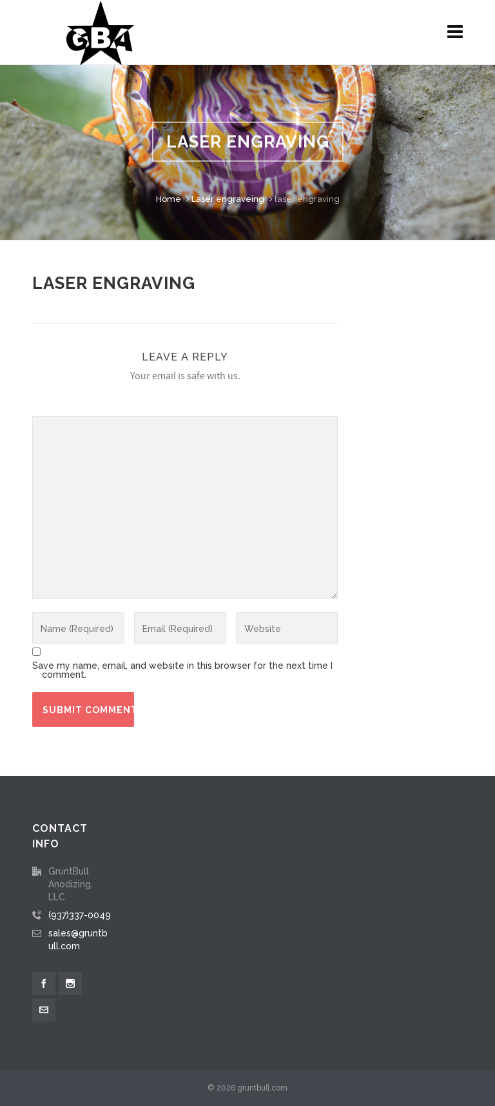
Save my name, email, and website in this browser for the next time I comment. (182, 670)
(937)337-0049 (79, 915)
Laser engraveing (227, 199)
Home (168, 199)
